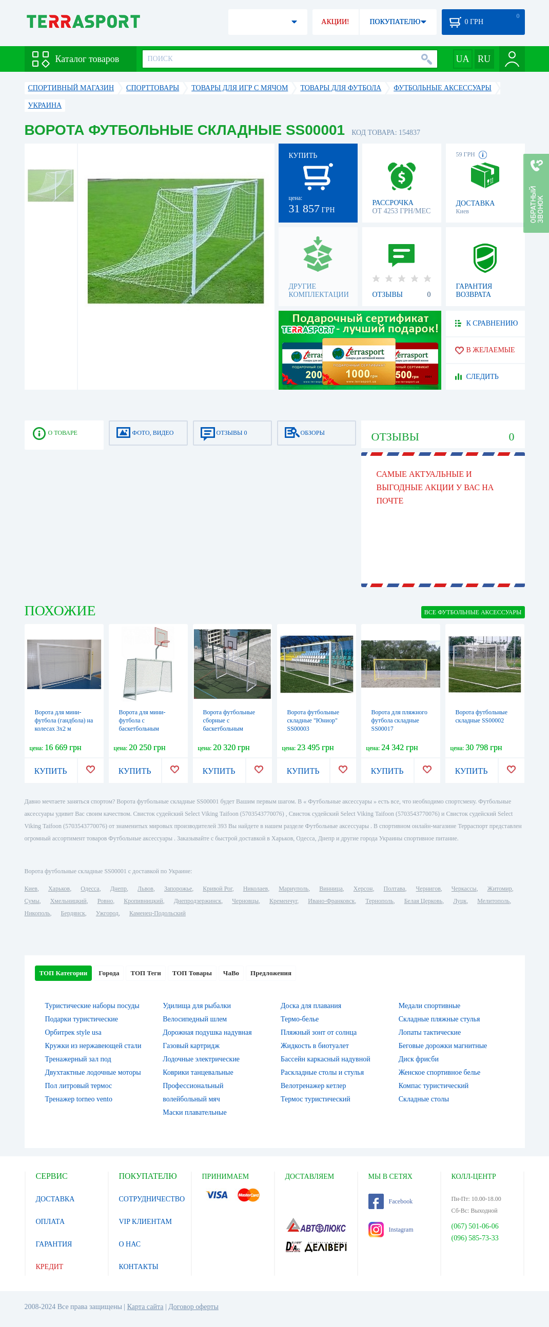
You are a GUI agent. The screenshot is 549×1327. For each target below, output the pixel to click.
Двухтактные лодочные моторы (93, 1072)
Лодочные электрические (201, 1059)
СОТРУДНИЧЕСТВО (152, 1199)
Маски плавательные (194, 1112)
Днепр (118, 888)
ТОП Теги (145, 973)
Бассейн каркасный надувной (325, 1059)
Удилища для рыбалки (197, 1006)
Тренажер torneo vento (79, 1099)
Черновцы (245, 900)
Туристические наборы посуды (92, 1006)
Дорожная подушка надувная (207, 1032)
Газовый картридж (191, 1046)
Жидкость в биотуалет (315, 1046)
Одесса (90, 888)
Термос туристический (315, 1099)
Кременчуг (283, 900)
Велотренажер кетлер (313, 1086)
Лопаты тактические (430, 1032)
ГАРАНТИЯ (54, 1244)
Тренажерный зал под (78, 1059)
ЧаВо (231, 973)
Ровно (105, 900)
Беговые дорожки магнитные (443, 1046)
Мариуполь (293, 888)
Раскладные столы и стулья (322, 1072)
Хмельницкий (68, 900)
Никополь (37, 913)
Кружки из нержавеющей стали (93, 1046)
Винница (330, 888)
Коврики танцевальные (198, 1072)
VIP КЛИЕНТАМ (145, 1221)
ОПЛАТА (50, 1221)
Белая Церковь (423, 900)
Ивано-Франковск (331, 900)
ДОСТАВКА (55, 1199)
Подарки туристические (81, 1019)
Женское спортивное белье (440, 1072)
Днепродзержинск (198, 900)
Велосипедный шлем (195, 1019)
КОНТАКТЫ (139, 1267)
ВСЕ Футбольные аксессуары (473, 612)
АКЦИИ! (335, 22)
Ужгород (107, 913)
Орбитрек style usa (73, 1032)
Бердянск (73, 913)
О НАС (130, 1244)
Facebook (390, 1201)
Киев (31, 888)
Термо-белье (300, 1019)
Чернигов (428, 888)
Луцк (459, 900)
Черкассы (464, 888)
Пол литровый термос (78, 1086)
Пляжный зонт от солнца (319, 1032)
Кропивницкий (143, 900)
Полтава (394, 888)
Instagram (391, 1229)
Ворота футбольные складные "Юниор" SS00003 (313, 720)
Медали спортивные (430, 1006)
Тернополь (379, 900)
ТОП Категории (64, 973)
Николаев (255, 888)
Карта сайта (145, 1307)
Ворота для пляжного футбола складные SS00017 (399, 720)
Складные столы (424, 1099)
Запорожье (178, 888)
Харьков (59, 888)
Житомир (499, 888)
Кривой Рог (217, 888)
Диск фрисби (419, 1059)
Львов (145, 888)
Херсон (363, 888)
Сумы (32, 900)
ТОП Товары (192, 973)
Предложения (270, 973)
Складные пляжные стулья (439, 1019)
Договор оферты (193, 1307)
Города (109, 973)
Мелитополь (493, 900)
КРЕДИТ (50, 1267)
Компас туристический (434, 1086)
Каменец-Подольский (157, 913)
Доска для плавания (311, 1006)
